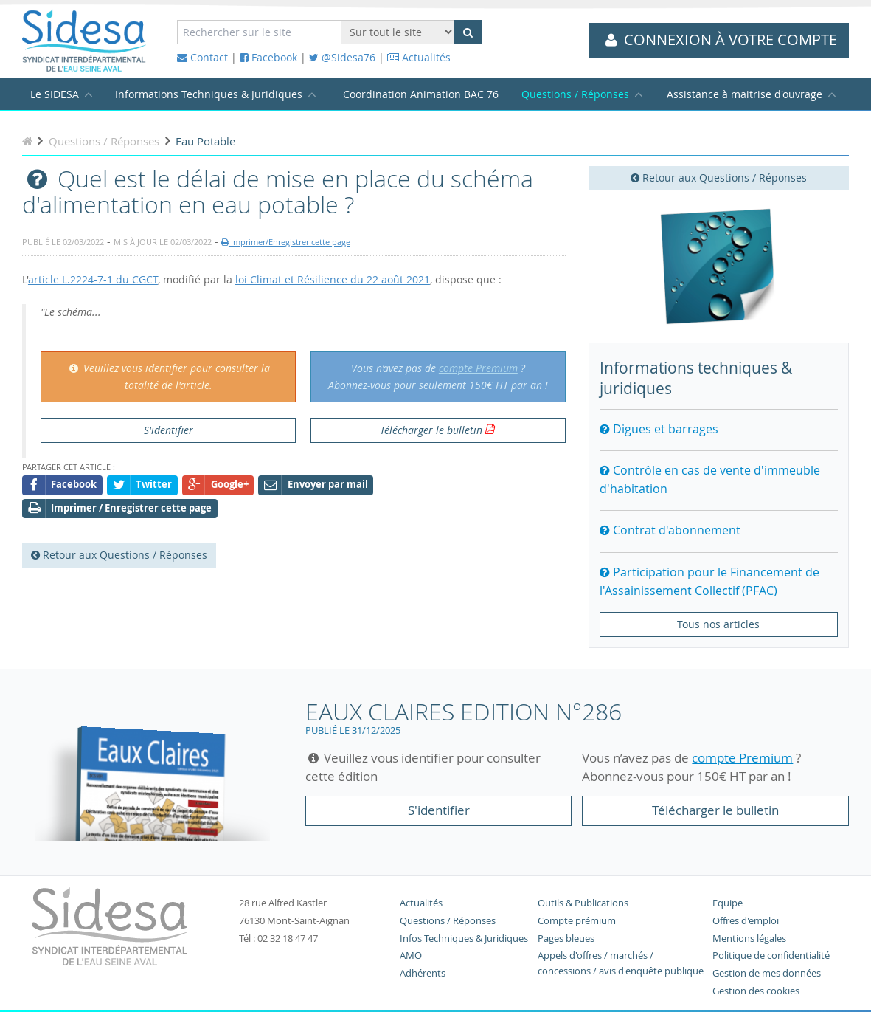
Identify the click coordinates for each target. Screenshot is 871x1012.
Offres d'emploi (745, 921)
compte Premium (478, 368)
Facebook (268, 57)
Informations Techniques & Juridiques (208, 94)
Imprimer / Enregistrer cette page (119, 509)
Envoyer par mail (316, 485)
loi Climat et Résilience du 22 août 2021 (332, 279)
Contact (202, 57)
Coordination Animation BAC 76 (421, 94)
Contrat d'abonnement (670, 530)
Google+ (218, 485)
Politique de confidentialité (771, 955)
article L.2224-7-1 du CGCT (93, 279)
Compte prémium (577, 921)
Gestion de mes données (766, 973)
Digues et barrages (659, 429)
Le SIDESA (54, 94)
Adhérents (422, 973)
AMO (411, 955)
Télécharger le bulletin (431, 430)
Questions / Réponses (575, 94)
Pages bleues (566, 938)
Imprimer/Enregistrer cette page (285, 241)
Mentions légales (749, 938)
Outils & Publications (583, 903)
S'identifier (168, 430)
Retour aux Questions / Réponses (719, 178)
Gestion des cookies (755, 991)
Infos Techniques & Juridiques (464, 938)
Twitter (142, 485)
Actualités (419, 57)
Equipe (727, 903)
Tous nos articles (718, 624)
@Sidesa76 (342, 57)
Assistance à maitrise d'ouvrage (744, 94)
